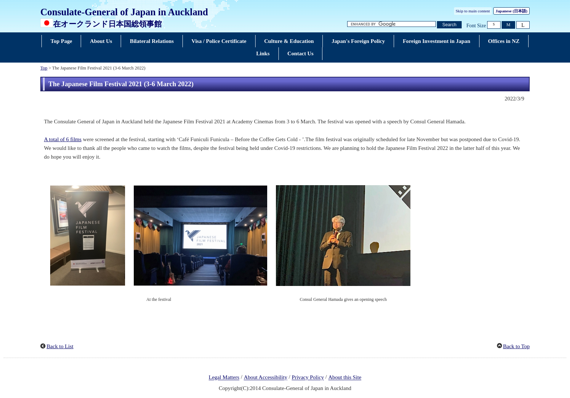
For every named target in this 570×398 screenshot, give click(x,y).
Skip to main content (473, 11)
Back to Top (516, 346)
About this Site (344, 378)
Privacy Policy (308, 378)
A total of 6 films (62, 139)
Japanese (511, 11)
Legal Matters (224, 378)
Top (43, 68)
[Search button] (449, 25)
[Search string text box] (391, 24)
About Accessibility (266, 378)
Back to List (60, 346)
